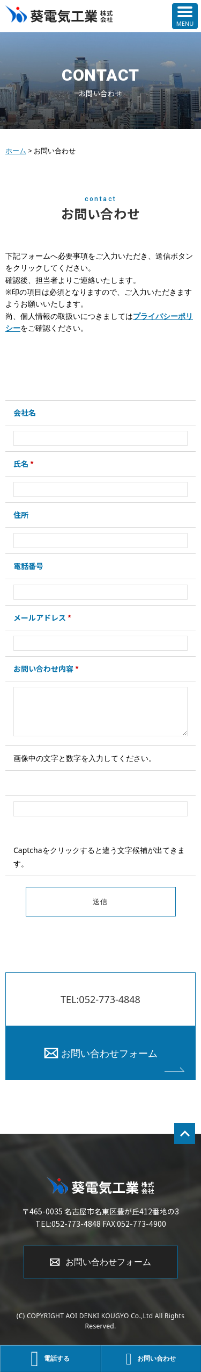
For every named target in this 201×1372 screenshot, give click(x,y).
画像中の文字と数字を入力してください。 (84, 758)
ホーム (15, 150)
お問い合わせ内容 (46, 668)
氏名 (23, 463)
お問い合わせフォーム (109, 1053)
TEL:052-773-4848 (100, 999)
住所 (20, 514)
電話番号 (28, 565)
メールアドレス (42, 617)
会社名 (24, 412)
